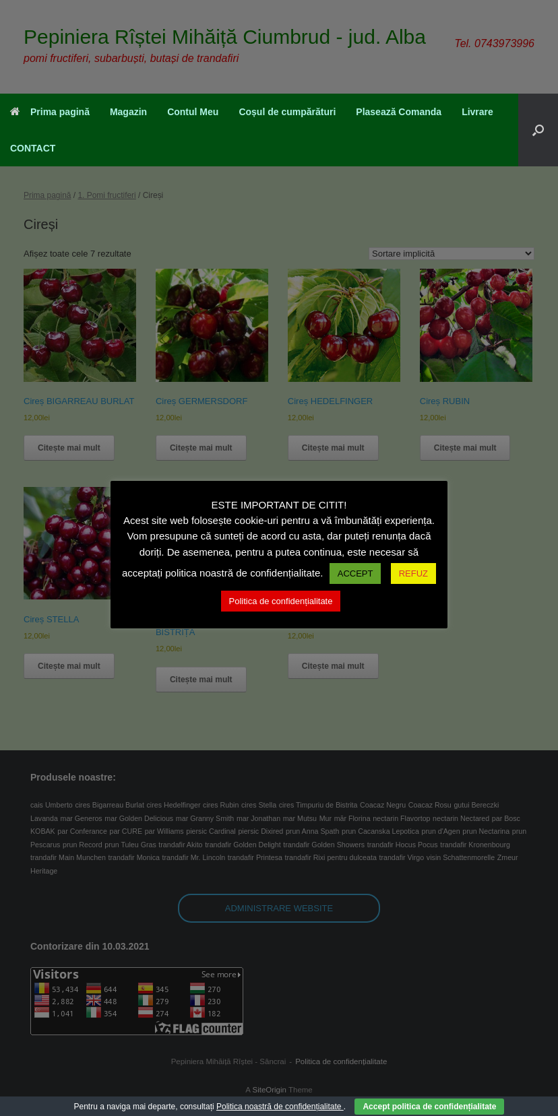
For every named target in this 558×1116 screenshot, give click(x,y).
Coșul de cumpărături (287, 111)
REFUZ (413, 573)
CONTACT (32, 148)
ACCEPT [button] (355, 573)
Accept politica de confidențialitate (429, 1106)
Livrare (477, 111)
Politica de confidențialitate (281, 601)
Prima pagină (50, 111)
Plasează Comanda (398, 111)
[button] (538, 130)
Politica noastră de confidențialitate (280, 1106)
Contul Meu (192, 111)
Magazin (128, 111)
